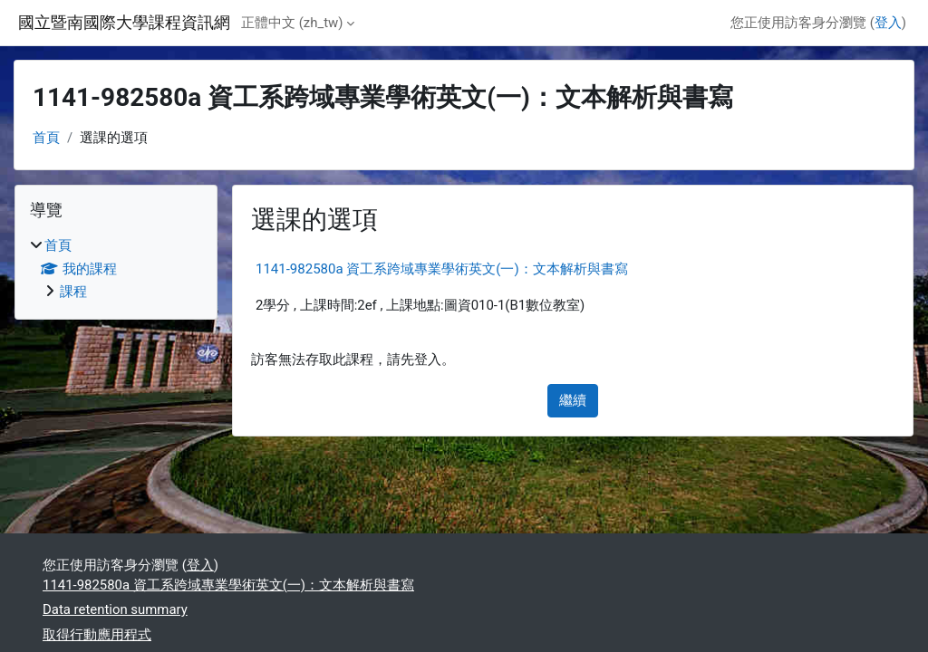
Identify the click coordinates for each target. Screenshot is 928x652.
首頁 (46, 137)
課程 (73, 291)
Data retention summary (115, 609)
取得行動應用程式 (97, 635)
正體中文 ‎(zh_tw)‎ (292, 22)
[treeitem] (116, 268)
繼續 (572, 400)
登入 (888, 22)
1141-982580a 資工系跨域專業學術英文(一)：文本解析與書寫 (442, 269)
